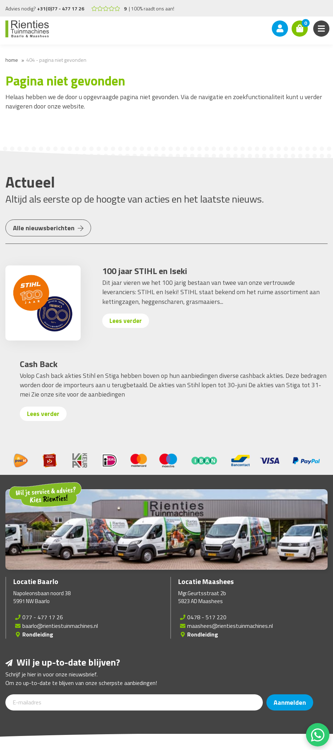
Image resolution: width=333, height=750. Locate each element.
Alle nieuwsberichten (48, 228)
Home (11, 60)
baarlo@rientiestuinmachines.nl (60, 625)
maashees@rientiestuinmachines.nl (230, 625)
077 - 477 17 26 (42, 617)
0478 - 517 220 (206, 617)
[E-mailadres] (134, 702)
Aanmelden (290, 702)
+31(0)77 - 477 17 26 (60, 8)
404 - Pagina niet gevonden (56, 60)
